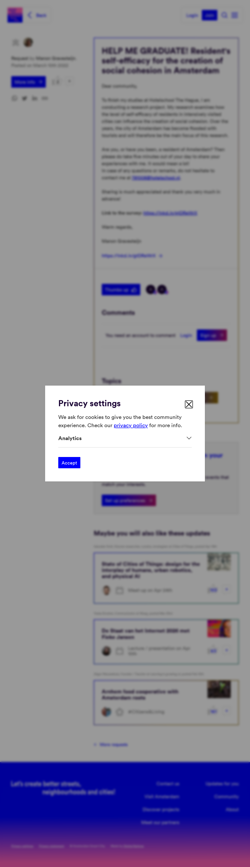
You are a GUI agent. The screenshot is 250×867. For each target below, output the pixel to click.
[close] (189, 404)
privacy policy (131, 424)
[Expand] (125, 438)
